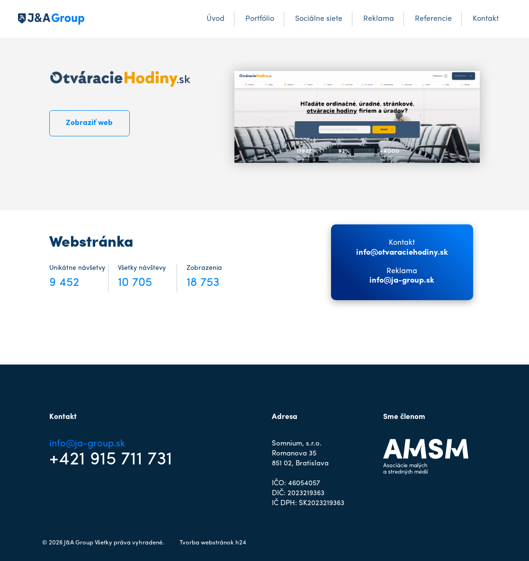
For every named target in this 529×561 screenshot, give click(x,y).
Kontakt (486, 19)
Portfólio (259, 19)
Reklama (378, 19)
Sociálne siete (318, 19)
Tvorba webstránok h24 (212, 543)
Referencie (433, 19)
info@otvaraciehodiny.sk (402, 253)
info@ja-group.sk (401, 280)
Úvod (215, 19)
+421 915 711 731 (110, 460)
